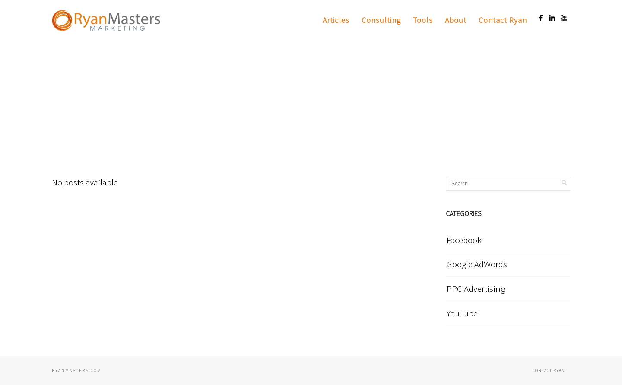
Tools (423, 20)
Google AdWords (477, 264)
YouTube (462, 313)
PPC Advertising (476, 288)
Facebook (464, 240)
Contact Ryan (503, 20)
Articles (336, 20)
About (455, 20)
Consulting (381, 20)
